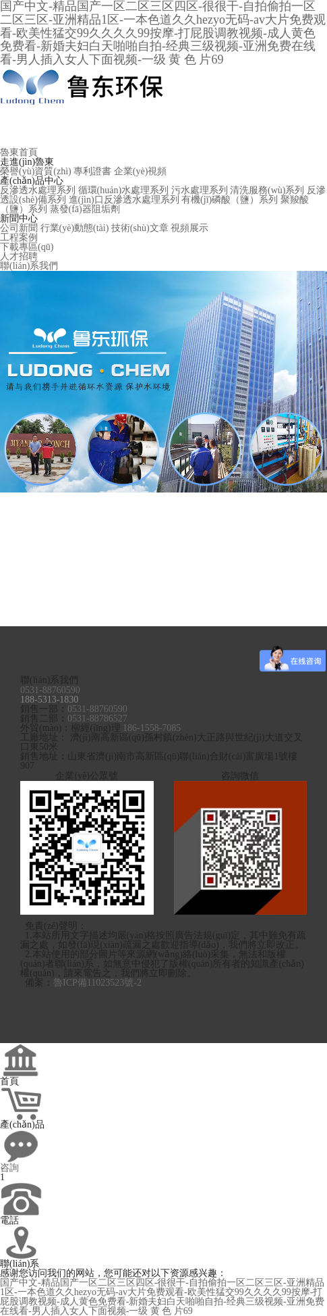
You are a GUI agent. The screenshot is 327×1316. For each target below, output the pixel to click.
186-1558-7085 (152, 728)
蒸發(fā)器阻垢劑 (85, 209)
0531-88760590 (50, 690)
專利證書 (92, 171)
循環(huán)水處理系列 (123, 190)
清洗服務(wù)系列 (267, 190)
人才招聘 (19, 256)
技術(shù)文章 (140, 228)
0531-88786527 (97, 718)
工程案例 (19, 237)
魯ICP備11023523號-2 (97, 983)
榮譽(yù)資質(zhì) (35, 171)
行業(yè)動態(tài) (74, 228)
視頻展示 (189, 228)
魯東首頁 (19, 152)
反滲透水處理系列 (38, 190)
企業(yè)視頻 (140, 171)
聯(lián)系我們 (29, 266)
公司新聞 (19, 228)
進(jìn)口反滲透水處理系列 (124, 200)
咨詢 (9, 1168)
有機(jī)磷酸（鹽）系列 (229, 200)
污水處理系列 (199, 190)
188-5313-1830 (49, 699)
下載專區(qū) (26, 247)
